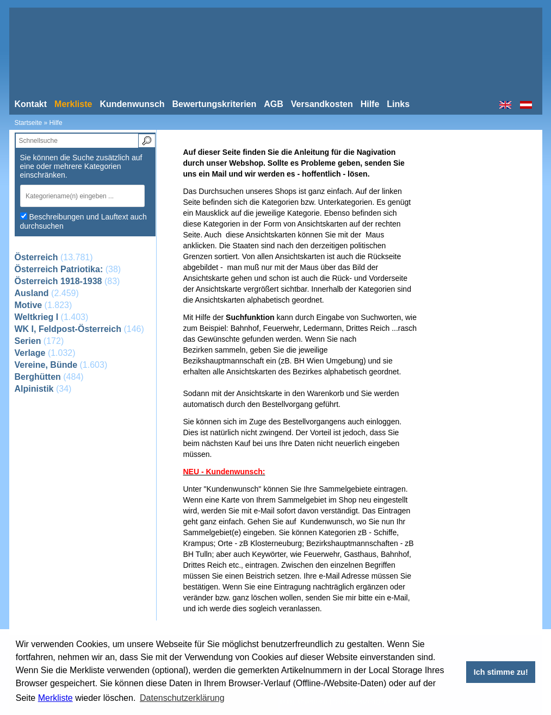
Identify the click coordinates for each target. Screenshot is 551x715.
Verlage (30, 353)
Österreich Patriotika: (59, 269)
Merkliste (55, 698)
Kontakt (31, 104)
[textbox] (78, 196)
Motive (28, 305)
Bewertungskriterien (214, 104)
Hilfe (370, 104)
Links (398, 104)
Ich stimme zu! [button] (501, 672)
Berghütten (38, 376)
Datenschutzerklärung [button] (182, 698)
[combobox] (85, 196)
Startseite (28, 123)
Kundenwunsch (132, 104)
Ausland (32, 293)
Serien (28, 341)
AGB (273, 104)
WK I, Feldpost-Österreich (68, 329)
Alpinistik (34, 388)
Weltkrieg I (37, 317)
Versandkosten (322, 104)
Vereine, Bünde (46, 364)
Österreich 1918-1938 (58, 281)
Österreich (36, 257)
